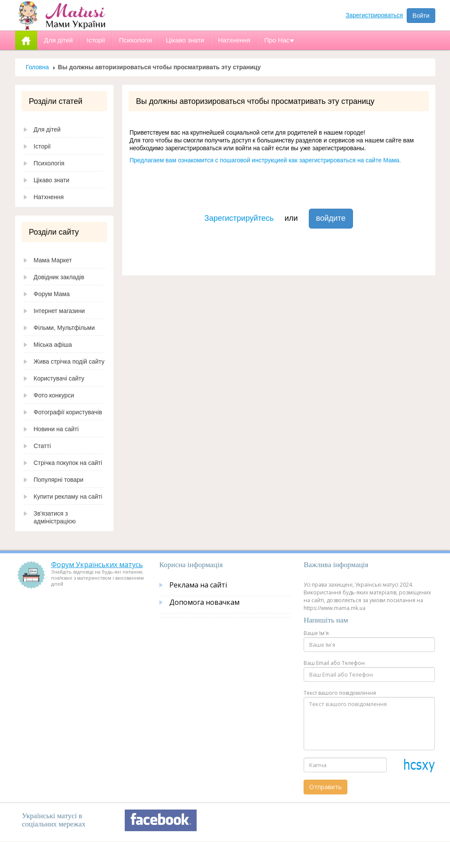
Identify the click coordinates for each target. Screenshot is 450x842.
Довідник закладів (59, 277)
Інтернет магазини (59, 310)
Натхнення (49, 197)
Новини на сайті (56, 429)
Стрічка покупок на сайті (68, 462)
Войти (420, 15)
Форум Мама (52, 293)
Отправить (325, 787)
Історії (42, 146)
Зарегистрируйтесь (239, 218)
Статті (42, 445)
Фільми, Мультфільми (64, 327)
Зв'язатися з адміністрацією (55, 517)
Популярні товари (59, 479)
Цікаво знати (52, 180)
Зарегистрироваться (374, 15)
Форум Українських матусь (97, 564)
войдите (331, 218)
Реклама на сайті (198, 585)
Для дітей (47, 129)
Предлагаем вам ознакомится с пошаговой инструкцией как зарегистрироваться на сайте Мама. (265, 160)
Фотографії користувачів (68, 412)
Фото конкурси (54, 395)
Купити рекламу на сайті (68, 496)
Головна (37, 67)
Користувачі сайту (59, 378)
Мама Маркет (53, 260)
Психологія (49, 163)
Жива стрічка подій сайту (69, 361)
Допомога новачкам (204, 602)
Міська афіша (53, 344)
